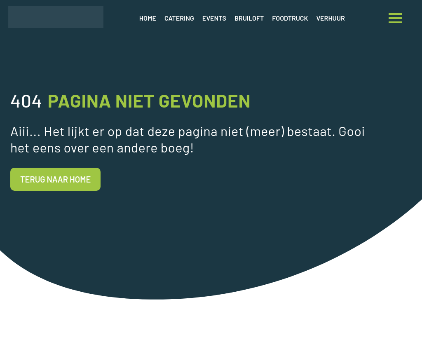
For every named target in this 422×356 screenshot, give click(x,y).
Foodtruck (290, 18)
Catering (179, 18)
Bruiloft (249, 18)
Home (147, 18)
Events (214, 18)
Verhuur (330, 18)
